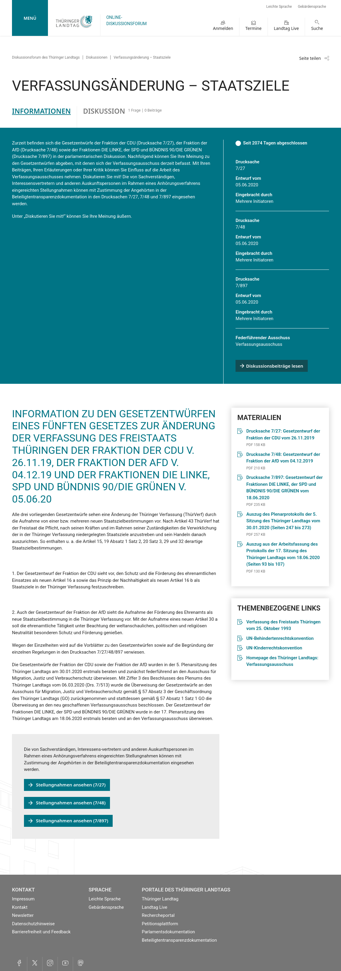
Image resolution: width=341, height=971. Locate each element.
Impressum (23, 899)
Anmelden (223, 28)
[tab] (44, 117)
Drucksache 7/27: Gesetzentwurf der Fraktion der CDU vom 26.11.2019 (283, 434)
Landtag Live (286, 28)
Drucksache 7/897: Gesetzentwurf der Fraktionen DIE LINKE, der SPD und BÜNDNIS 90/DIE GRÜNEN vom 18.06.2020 (284, 487)
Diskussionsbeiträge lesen (274, 366)
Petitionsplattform (160, 923)
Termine (253, 28)
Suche (317, 28)
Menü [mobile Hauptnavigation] (30, 18)
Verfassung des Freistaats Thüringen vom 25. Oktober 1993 (283, 625)
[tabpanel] (170, 483)
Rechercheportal (158, 915)
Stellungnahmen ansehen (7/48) (70, 803)
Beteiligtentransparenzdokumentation (179, 940)
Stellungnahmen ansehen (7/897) (72, 821)
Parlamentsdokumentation (168, 932)
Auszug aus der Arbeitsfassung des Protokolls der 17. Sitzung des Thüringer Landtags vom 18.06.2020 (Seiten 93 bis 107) (283, 554)
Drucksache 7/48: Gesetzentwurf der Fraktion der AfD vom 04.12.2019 (283, 458)
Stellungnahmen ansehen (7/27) (70, 785)
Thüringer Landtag (160, 899)
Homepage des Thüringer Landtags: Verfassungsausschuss (282, 661)
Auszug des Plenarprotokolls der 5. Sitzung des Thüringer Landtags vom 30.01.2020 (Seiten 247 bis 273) (283, 521)
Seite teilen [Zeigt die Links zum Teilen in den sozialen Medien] (310, 58)
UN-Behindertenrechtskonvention (280, 638)
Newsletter (23, 915)
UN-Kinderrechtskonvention (274, 648)
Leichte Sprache (279, 6)
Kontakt (20, 907)
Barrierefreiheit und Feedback (41, 932)
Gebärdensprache (312, 6)
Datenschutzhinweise (33, 923)
